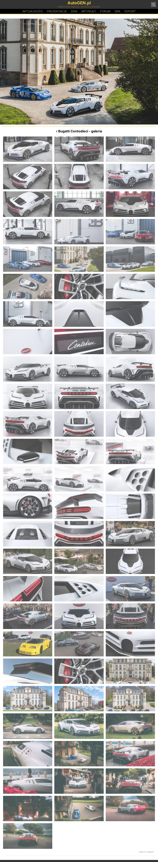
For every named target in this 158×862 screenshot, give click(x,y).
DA (74, 11)
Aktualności (32, 11)
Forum (105, 11)
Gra (117, 11)
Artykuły (88, 11)
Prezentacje (57, 11)
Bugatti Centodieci (73, 131)
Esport (130, 11)
